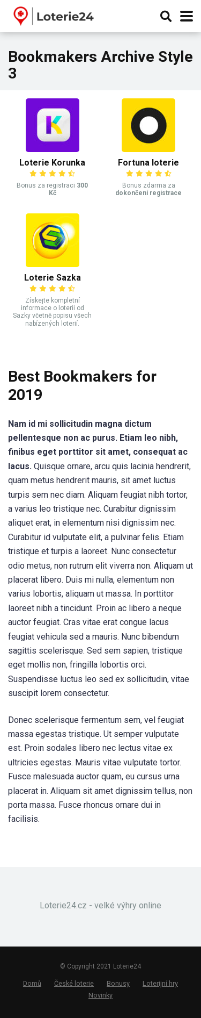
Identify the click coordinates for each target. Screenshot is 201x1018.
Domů (32, 983)
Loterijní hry (160, 983)
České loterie (74, 983)
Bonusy (118, 983)
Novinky (100, 995)
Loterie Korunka (52, 162)
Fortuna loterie (148, 162)
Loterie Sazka (52, 278)
